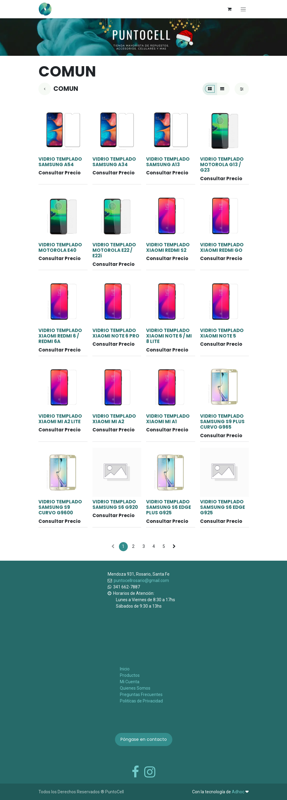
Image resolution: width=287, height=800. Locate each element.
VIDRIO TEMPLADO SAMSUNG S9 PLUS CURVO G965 (222, 421)
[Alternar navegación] (243, 9)
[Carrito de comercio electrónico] (229, 9)
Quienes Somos (135, 688)
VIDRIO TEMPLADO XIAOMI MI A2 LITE (60, 419)
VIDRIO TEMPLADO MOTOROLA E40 (60, 247)
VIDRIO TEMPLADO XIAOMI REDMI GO (221, 247)
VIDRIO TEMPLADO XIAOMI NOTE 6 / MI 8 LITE (169, 336)
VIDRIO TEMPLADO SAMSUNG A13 (168, 162)
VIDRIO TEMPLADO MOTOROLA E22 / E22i (114, 250)
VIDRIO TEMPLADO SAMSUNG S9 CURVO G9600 (60, 507)
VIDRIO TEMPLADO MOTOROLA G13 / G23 (221, 164)
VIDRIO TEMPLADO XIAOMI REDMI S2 (168, 247)
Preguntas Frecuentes (141, 694)
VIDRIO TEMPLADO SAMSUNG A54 (60, 162)
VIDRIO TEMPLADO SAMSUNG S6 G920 (115, 504)
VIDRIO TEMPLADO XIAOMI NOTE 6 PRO (115, 333)
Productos (130, 675)
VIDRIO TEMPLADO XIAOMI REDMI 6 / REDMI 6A (60, 336)
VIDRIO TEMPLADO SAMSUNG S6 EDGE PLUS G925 (168, 507)
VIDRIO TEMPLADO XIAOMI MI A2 (114, 419)
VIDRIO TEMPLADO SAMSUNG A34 (114, 162)
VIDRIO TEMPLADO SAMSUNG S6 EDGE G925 (222, 507)
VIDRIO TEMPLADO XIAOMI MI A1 (168, 419)
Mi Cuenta (129, 681)
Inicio (125, 668)
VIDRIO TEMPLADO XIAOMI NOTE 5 (221, 333)
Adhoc (238, 791)
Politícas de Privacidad (141, 700)
